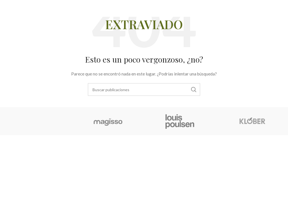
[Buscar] (144, 89)
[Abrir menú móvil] (274, 8)
